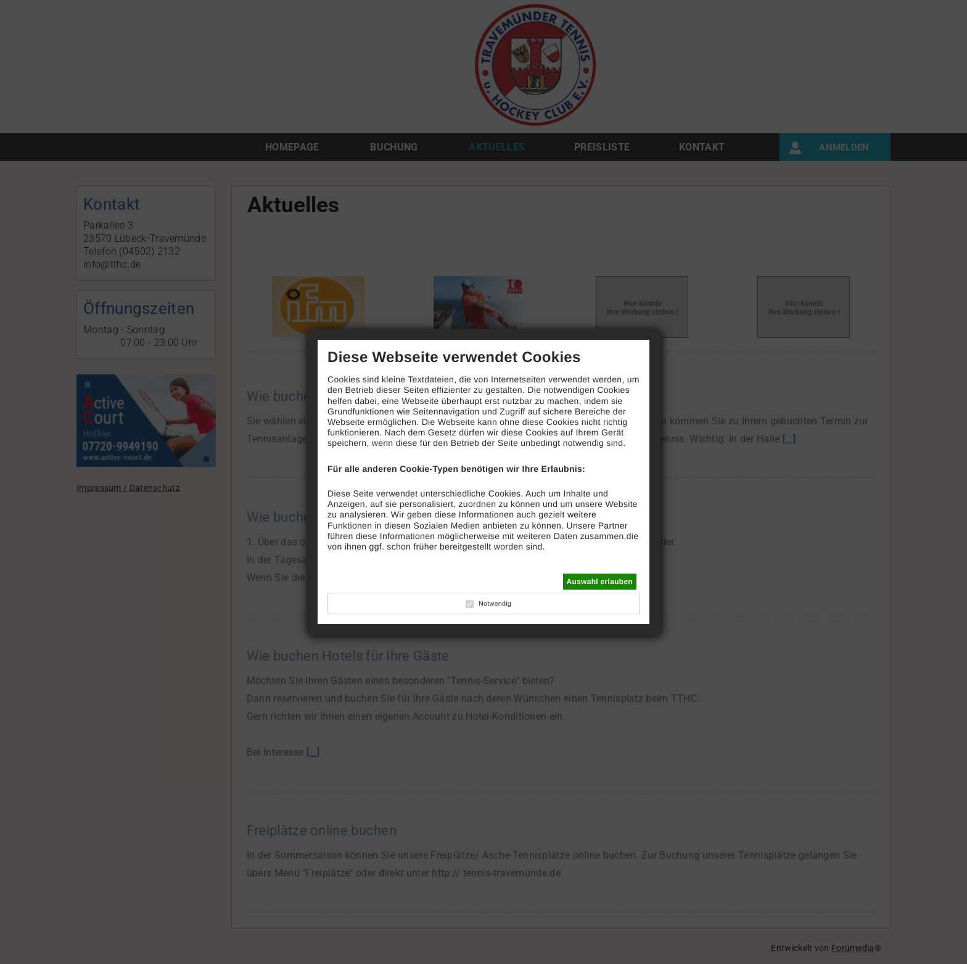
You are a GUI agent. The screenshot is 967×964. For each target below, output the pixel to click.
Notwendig (495, 604)
